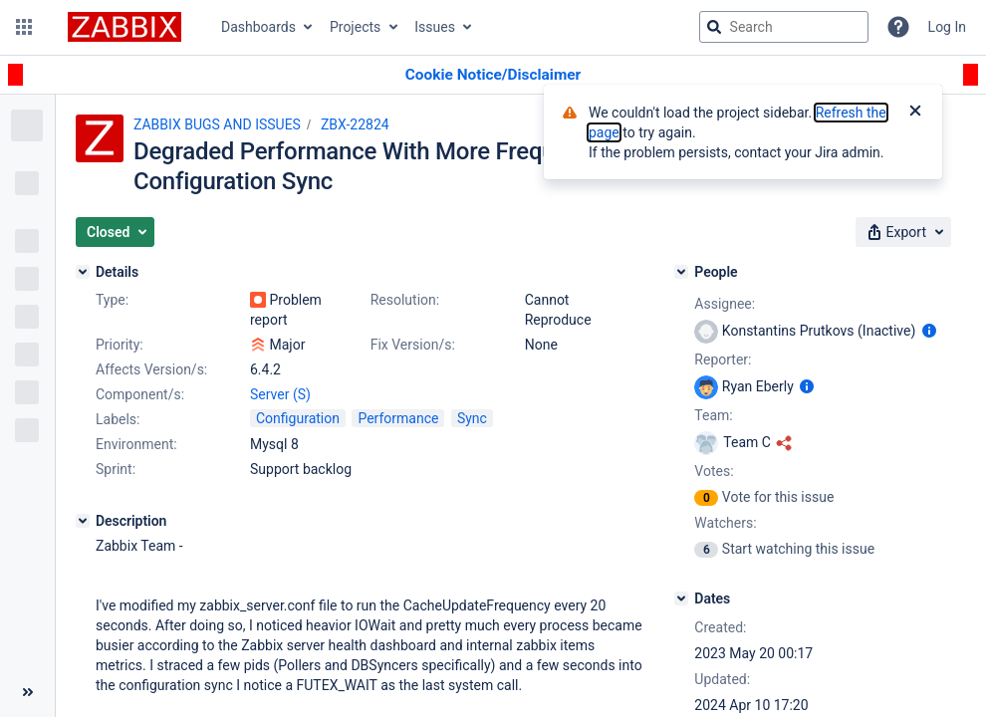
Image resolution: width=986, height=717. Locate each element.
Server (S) (280, 394)
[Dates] (681, 598)
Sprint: (115, 469)
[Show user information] (929, 331)
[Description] (83, 521)
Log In (947, 27)
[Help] (898, 27)
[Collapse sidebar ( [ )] (27, 692)
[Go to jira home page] (124, 27)
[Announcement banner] (493, 75)
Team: (713, 415)
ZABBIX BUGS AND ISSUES (217, 124)
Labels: (117, 419)
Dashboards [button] (258, 27)
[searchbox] (783, 27)
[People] (681, 272)
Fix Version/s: (412, 345)
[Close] (915, 112)
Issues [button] (434, 27)
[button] (24, 27)
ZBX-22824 (355, 124)
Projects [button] (355, 27)
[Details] (83, 272)
